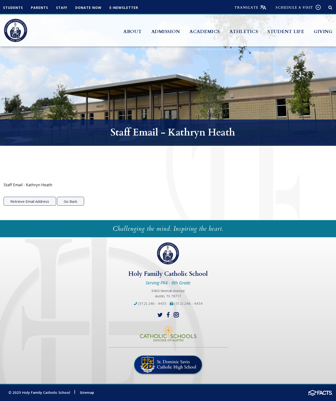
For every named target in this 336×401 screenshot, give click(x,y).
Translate (246, 7)
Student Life (286, 31)
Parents (39, 7)
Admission (165, 31)
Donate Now (88, 7)
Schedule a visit (294, 7)
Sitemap (87, 392)
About (132, 31)
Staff (61, 7)
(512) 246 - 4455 (150, 303)
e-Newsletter (123, 7)
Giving (323, 31)
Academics (204, 31)
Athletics (243, 31)
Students (13, 7)
